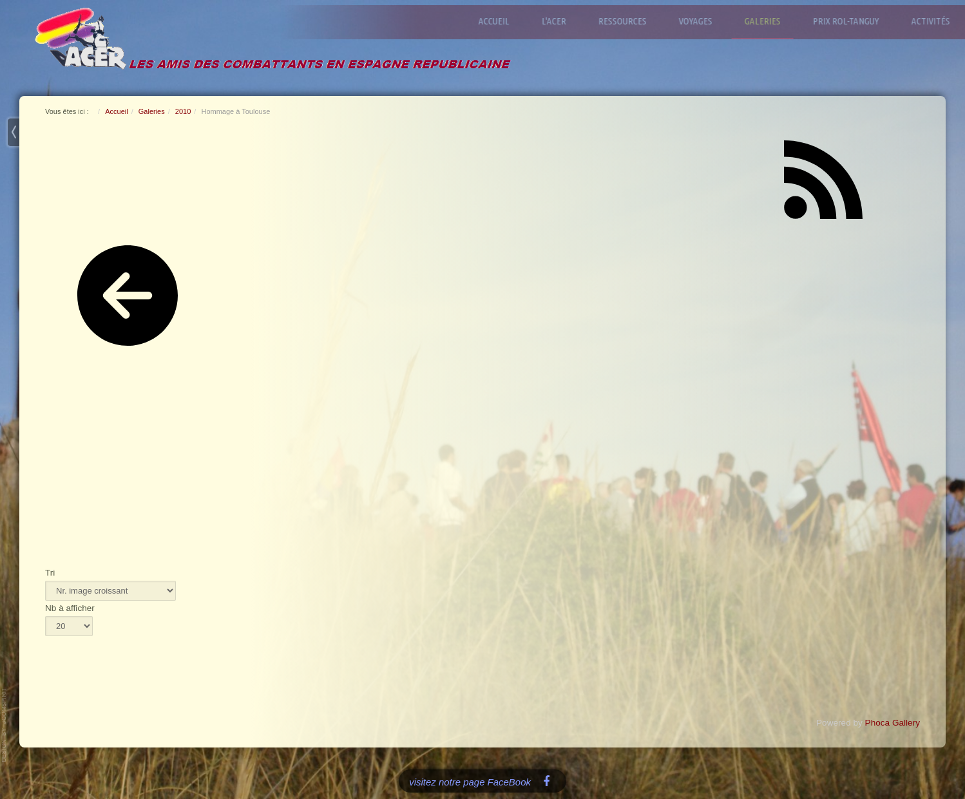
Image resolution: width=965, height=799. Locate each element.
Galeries (769, 20)
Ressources (629, 20)
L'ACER (560, 20)
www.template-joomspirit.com (4, 725)
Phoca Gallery (892, 723)
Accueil (500, 20)
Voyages (702, 20)
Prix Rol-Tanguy (852, 20)
